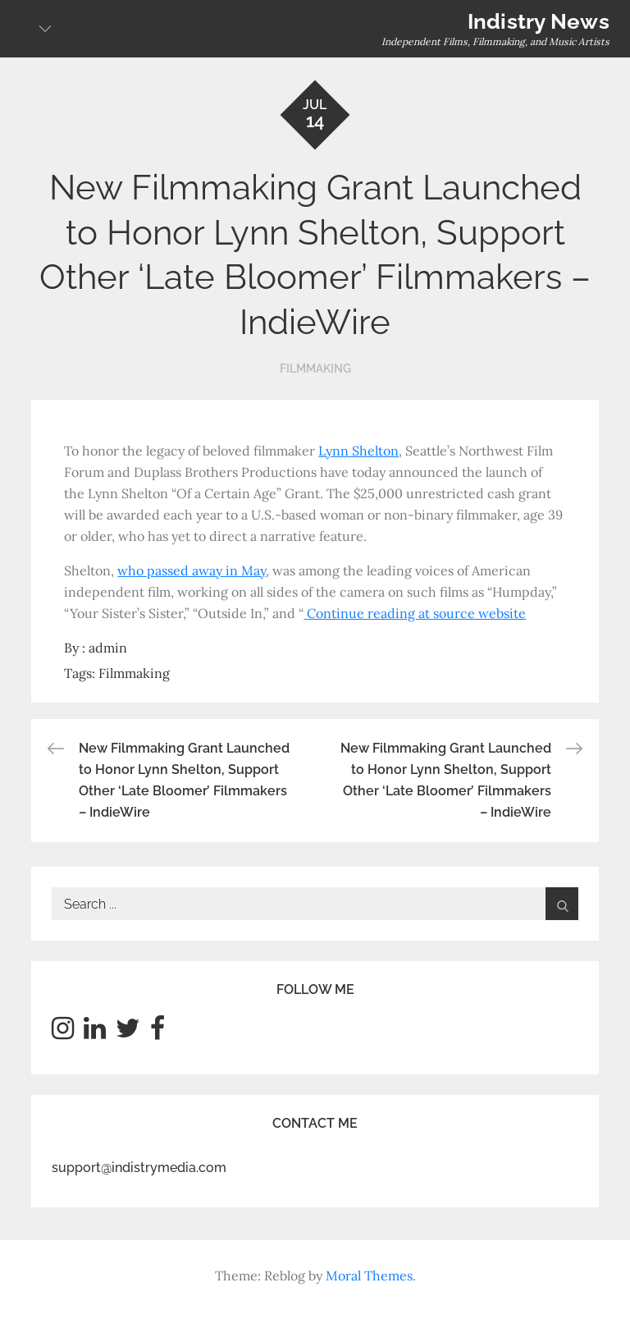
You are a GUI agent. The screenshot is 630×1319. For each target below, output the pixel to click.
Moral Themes (369, 1275)
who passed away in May (191, 570)
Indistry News (538, 21)
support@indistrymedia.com (139, 1167)
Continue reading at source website (416, 613)
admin (108, 647)
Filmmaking (315, 368)
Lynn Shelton (358, 450)
